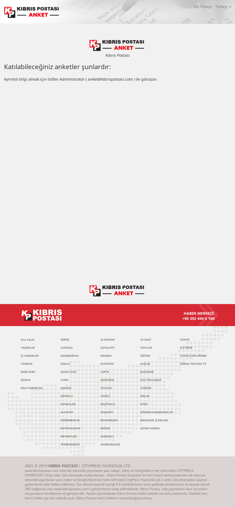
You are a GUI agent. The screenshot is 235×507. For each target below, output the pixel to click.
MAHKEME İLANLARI (154, 420)
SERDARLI (107, 436)
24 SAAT (145, 339)
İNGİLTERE (28, 372)
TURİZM (145, 388)
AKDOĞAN (107, 380)
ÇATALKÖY (107, 347)
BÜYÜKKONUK (70, 428)
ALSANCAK (107, 339)
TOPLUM (146, 347)
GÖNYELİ (67, 396)
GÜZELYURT (69, 372)
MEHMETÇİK (69, 436)
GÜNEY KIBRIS (150, 428)
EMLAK (145, 396)
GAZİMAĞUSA (70, 356)
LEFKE (65, 380)
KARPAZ (66, 388)
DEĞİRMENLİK (70, 420)
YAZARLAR (28, 347)
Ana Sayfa (27, 339)
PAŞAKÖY (106, 412)
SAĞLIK (145, 364)
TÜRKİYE (27, 364)
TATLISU (106, 388)
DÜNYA (25, 380)
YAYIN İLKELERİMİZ (193, 356)
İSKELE (65, 364)
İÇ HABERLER (30, 356)
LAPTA (104, 372)
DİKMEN (105, 356)
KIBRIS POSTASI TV (193, 364)
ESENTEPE (107, 364)
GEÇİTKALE (107, 404)
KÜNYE (185, 339)
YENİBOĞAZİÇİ (110, 444)
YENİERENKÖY (70, 444)
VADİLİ (105, 396)
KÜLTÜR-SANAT (151, 380)
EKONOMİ (147, 372)
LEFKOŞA (67, 347)
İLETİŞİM (186, 347)
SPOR (144, 404)
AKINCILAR (68, 404)
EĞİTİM (145, 356)
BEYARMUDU (109, 420)
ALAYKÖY (67, 412)
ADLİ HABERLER (32, 388)
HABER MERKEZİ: (151, 316)
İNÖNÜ (105, 428)
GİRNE (65, 339)
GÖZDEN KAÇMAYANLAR (156, 412)
